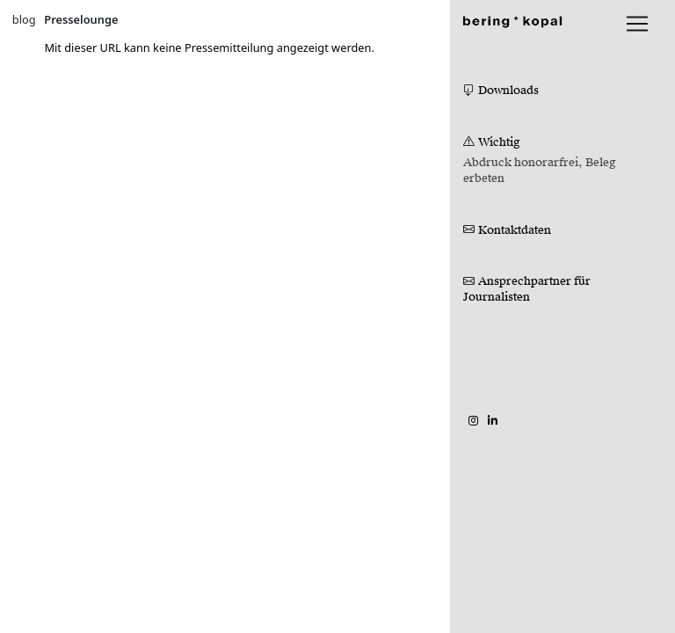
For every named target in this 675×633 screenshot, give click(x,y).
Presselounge (81, 19)
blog (24, 19)
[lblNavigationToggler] (637, 23)
